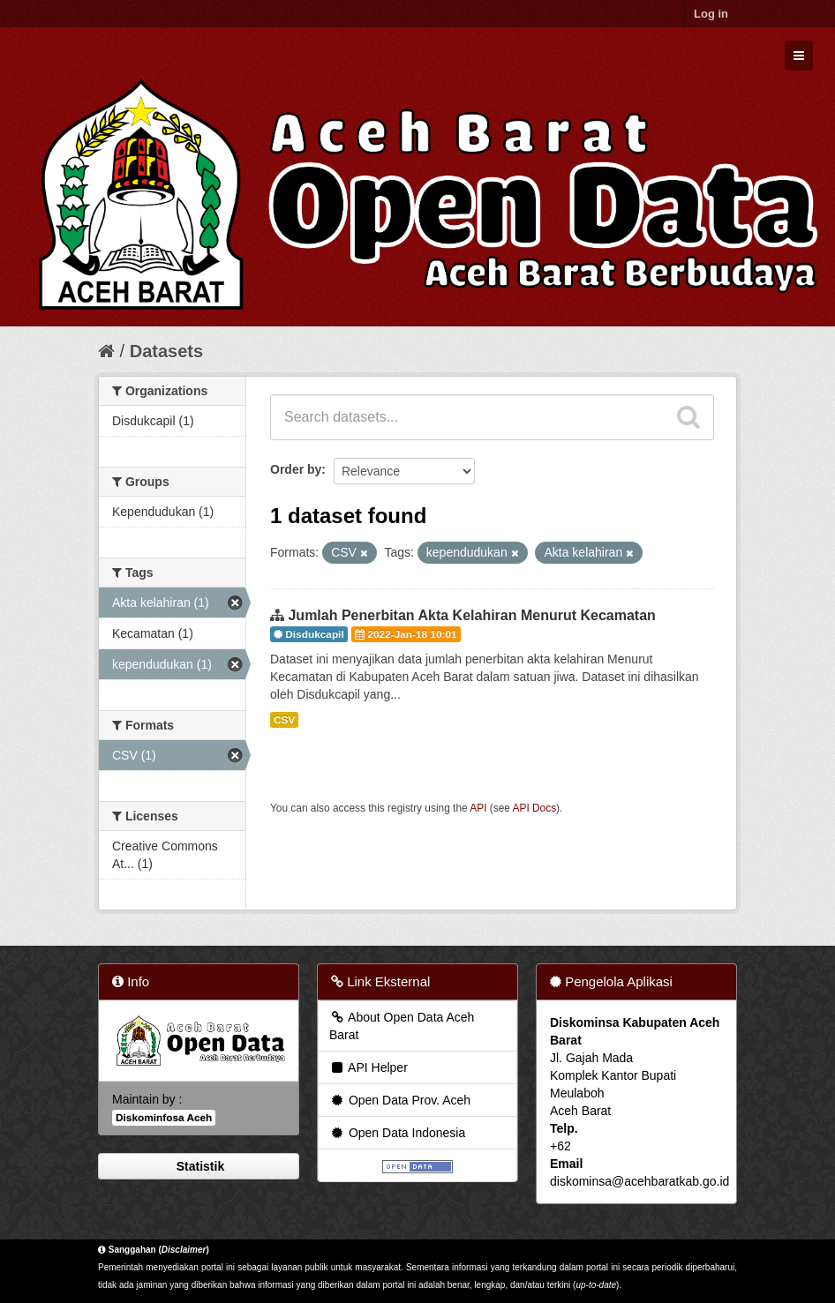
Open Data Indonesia (397, 1133)
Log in (711, 13)
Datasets (166, 351)
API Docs (535, 808)
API (478, 808)
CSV (284, 720)
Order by (295, 469)
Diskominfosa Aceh (164, 1118)
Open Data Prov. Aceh (399, 1100)
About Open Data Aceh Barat (401, 1026)
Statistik (198, 1166)
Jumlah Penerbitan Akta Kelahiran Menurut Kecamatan (471, 615)
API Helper (368, 1067)
